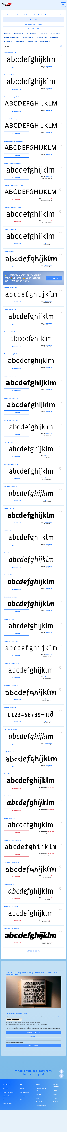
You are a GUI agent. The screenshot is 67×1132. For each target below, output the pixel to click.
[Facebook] (61, 1071)
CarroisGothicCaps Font (11, 97)
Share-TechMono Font (10, 287)
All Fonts (18, 15)
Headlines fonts (32, 41)
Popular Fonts (40, 1102)
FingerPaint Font (9, 251)
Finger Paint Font (9, 752)
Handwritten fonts (28, 37)
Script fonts (43, 34)
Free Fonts (22, 1096)
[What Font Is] (6, 4)
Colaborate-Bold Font (10, 376)
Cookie (55, 1094)
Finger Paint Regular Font (11, 685)
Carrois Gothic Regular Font (12, 163)
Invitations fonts (45, 41)
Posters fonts (8, 41)
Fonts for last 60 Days (41, 1089)
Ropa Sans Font (8, 442)
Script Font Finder (41, 1106)
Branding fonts (20, 41)
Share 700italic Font (10, 796)
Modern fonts (54, 37)
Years (38, 1098)
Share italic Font (9, 884)
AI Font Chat (6, 1096)
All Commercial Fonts (33, 24)
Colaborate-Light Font (11, 420)
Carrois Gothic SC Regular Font (13, 141)
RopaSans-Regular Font (11, 464)
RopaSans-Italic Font (10, 486)
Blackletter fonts (42, 37)
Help (20, 1084)
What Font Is (7, 15)
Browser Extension (8, 1092)
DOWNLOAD (16, 67)
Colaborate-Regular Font (11, 354)
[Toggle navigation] (63, 4)
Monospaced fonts (55, 34)
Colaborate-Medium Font (11, 398)
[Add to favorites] (60, 56)
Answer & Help (57, 1016)
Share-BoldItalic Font (10, 597)
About (55, 1098)
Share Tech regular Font (11, 906)
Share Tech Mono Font (11, 641)
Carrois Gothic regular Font (12, 207)
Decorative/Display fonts (11, 37)
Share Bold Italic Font (10, 575)
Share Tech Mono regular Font (13, 840)
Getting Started (24, 1092)
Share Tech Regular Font (11, 663)
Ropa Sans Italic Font (10, 729)
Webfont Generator (33, 1045)
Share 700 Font (8, 774)
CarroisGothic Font (10, 53)
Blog (4, 1100)
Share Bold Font (9, 508)
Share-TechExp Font (10, 707)
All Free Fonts (33, 28)
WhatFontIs (23, 1071)
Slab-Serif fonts (31, 34)
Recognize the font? (33, 1032)
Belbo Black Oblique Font (11, 928)
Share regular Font (9, 818)
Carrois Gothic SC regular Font (13, 185)
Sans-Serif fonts (18, 34)
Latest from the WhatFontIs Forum (16, 1013)
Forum (38, 1084)
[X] (61, 1076)
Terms (55, 1090)
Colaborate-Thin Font (10, 332)
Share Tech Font (9, 619)
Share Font (7, 531)
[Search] (61, 46)
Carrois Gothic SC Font (11, 119)
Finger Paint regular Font (11, 862)
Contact (55, 1102)
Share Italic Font (9, 553)
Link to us (5, 1088)
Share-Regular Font (10, 309)
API (20, 1100)
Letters (38, 1094)
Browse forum (33, 1036)
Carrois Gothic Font (10, 75)
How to (21, 1088)
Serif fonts (7, 34)
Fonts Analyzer (7, 1103)
